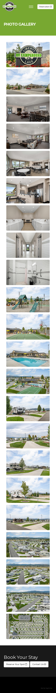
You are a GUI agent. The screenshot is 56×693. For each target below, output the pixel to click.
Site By (43, 688)
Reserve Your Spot (16, 664)
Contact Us (39, 664)
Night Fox (49, 688)
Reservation (45, 7)
